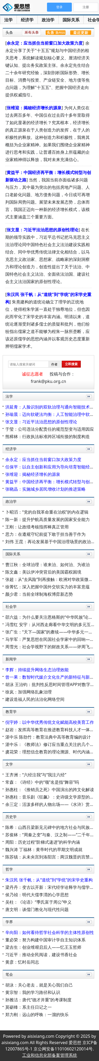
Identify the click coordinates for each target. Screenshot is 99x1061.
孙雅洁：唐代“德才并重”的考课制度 (38, 1000)
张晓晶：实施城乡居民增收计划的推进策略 (45, 489)
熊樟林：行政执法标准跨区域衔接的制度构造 (47, 436)
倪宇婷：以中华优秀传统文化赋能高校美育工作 (49, 722)
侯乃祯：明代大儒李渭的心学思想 (37, 895)
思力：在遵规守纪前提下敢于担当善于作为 (45, 534)
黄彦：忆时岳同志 (22, 962)
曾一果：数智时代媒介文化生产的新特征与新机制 (51, 677)
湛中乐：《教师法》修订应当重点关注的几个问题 (51, 744)
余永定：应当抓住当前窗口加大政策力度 (45, 43)
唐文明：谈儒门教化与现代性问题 (37, 909)
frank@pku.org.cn (48, 381)
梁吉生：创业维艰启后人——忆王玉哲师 (43, 947)
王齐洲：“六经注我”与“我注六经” (35, 775)
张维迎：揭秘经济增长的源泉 (34, 108)
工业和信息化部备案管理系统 (49, 1055)
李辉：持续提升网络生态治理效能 (37, 670)
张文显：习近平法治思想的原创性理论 (42, 230)
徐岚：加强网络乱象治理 (28, 692)
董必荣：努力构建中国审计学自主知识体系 (45, 940)
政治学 (48, 20)
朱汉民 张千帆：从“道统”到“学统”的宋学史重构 (49, 880)
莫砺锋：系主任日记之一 (28, 1007)
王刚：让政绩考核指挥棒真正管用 (37, 527)
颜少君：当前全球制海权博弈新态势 (39, 594)
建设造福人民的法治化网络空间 (34, 699)
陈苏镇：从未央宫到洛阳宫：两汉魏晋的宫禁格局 (51, 857)
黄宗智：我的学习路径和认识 (32, 992)
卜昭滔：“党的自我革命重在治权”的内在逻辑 (47, 512)
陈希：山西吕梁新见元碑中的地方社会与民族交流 (51, 827)
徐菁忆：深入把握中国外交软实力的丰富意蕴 (47, 587)
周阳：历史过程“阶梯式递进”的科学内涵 (42, 842)
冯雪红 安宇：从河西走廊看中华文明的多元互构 (50, 624)
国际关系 (71, 20)
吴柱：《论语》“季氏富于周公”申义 (38, 902)
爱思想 (18, 8)
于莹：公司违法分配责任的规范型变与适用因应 (49, 429)
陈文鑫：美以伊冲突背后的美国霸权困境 (43, 572)
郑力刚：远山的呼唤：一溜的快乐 (37, 1014)
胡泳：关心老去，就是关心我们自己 (39, 985)
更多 (88, 402)
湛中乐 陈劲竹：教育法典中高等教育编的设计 (48, 737)
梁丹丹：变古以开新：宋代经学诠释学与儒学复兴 (51, 887)
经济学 (27, 20)
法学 (8, 20)
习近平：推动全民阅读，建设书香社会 (41, 954)
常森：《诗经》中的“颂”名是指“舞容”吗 (42, 782)
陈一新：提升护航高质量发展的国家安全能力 (47, 519)
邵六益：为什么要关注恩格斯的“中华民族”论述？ (51, 617)
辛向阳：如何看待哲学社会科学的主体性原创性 (49, 932)
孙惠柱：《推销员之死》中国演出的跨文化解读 (49, 789)
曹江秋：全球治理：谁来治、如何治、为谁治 (47, 564)
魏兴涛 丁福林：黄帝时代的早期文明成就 (43, 849)
